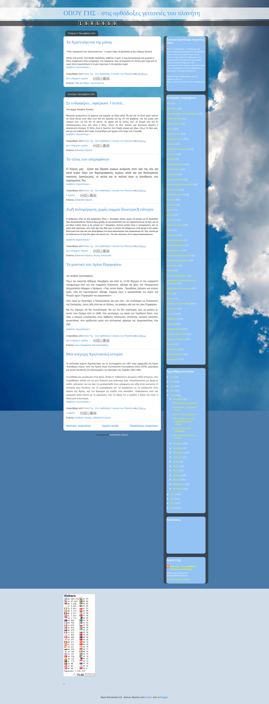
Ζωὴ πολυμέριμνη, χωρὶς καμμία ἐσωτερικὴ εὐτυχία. (110, 209)
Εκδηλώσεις (172, 174)
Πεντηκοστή (172, 309)
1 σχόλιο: (71, 195)
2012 (172, 499)
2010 (172, 508)
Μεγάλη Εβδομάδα (175, 240)
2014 (172, 395)
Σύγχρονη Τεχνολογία (176, 334)
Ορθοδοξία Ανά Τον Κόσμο (179, 288)
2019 (172, 377)
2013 (172, 494)
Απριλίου (177, 475)
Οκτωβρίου (178, 448)
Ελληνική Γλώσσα (175, 179)
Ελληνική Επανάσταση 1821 (179, 184)
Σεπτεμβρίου (179, 453)
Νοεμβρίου (178, 444)
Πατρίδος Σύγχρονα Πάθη (178, 304)
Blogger (164, 697)
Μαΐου (176, 471)
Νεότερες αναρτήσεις (78, 425)
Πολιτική (171, 314)
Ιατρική (170, 215)
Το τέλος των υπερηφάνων (87, 159)
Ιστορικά (170, 220)
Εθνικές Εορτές (173, 169)
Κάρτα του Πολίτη (175, 225)
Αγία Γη (170, 129)
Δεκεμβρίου (178, 399)
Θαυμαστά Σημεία (175, 195)
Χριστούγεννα (97, 83)
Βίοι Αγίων (171, 154)
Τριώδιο (170, 344)
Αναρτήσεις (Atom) (118, 434)
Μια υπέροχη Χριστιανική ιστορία (94, 354)
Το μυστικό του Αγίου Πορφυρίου (93, 264)
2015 (172, 391)
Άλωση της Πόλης (175, 119)
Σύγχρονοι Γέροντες (176, 339)
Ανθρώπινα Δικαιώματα (177, 149)
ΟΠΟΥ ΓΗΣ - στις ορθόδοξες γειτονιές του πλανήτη (131, 13)
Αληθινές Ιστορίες (83, 417)
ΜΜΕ (169, 230)
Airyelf (148, 697)
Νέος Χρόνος (172, 266)
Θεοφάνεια (171, 205)
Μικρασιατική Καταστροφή (179, 255)
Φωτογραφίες (173, 349)
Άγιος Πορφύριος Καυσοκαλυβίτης (91, 345)
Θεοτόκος (171, 200)
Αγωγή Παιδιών (174, 134)
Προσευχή (171, 324)
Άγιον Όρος (172, 108)
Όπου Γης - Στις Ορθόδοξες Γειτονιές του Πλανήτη (183, 567)
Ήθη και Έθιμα (82, 83)
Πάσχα (170, 293)
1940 (169, 104)
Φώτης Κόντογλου (102, 255)
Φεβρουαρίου (179, 484)
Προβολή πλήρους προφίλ (178, 579)
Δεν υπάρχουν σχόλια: (77, 78)
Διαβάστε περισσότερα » (78, 67)
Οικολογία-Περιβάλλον (177, 276)
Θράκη (170, 210)
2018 (172, 382)
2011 (172, 503)
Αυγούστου (178, 457)
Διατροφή (171, 159)
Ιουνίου (176, 466)
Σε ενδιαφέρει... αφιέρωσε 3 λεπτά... (95, 103)
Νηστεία (170, 271)
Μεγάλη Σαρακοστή (176, 245)
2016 (172, 386)
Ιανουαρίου (178, 489)
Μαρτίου (177, 480)
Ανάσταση (171, 144)
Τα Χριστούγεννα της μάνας (89, 42)
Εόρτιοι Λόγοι (173, 190)
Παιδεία (170, 299)
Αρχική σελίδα (110, 425)
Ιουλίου (176, 462)
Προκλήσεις (172, 319)
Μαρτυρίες (171, 235)
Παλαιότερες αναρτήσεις (144, 425)
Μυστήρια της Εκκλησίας (178, 260)
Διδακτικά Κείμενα (83, 150)
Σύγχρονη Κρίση (174, 329)
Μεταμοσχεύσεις (174, 250)
